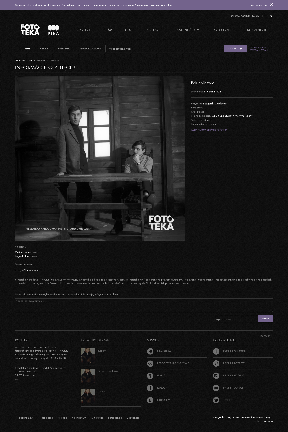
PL (271, 16)
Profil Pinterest (229, 363)
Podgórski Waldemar (215, 103)
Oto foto (223, 30)
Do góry (266, 336)
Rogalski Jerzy (23, 256)
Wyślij (265, 318)
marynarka (33, 270)
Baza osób (45, 418)
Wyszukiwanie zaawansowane (259, 48)
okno (17, 270)
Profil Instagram (230, 375)
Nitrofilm (158, 399)
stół (24, 270)
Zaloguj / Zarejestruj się (245, 16)
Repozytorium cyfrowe (168, 363)
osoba (44, 48)
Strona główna (23, 60)
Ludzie (128, 30)
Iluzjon (157, 387)
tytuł (26, 48)
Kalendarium (188, 30)
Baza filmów (24, 418)
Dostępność (133, 417)
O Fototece (80, 30)
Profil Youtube (228, 387)
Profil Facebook (229, 351)
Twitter (223, 399)
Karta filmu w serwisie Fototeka (209, 130)
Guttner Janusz (23, 252)
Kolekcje (154, 30)
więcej (18, 379)
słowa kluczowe (90, 48)
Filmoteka (159, 351)
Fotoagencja (115, 417)
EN (263, 16)
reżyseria (64, 48)
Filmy (108, 30)
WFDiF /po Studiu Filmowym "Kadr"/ (232, 115)
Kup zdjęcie (257, 30)
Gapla (156, 375)
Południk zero (202, 82)
